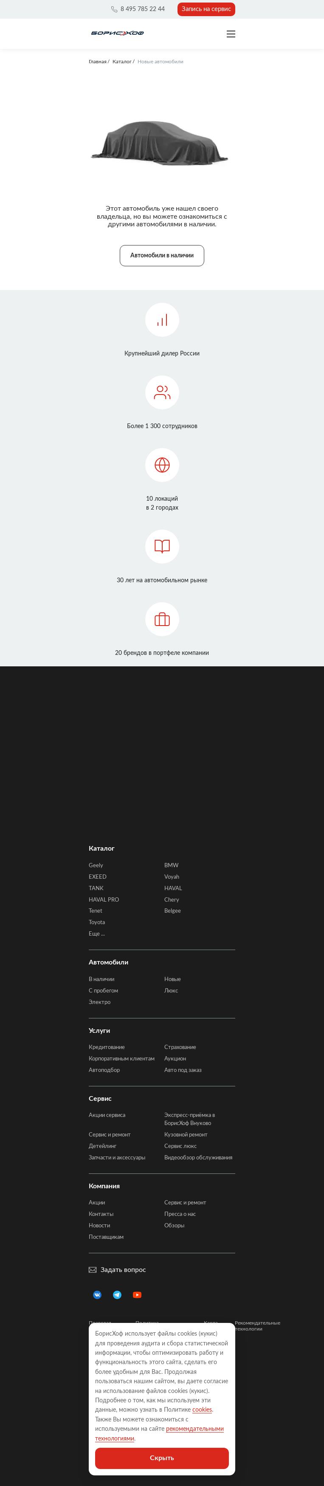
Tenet (95, 911)
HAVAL (173, 888)
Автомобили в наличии (162, 256)
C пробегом (103, 991)
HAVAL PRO (104, 900)
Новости (99, 1226)
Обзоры (174, 1226)
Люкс (171, 991)
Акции (97, 1203)
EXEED (98, 877)
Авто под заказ (183, 1070)
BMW (171, 865)
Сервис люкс (180, 1146)
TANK (96, 888)
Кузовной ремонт (186, 1135)
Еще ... (97, 934)
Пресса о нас (180, 1214)
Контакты (101, 1214)
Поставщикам (106, 1237)
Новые (172, 979)
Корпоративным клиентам (122, 1059)
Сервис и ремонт (110, 1135)
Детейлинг (102, 1146)
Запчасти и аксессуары (117, 1158)
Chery (171, 900)
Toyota (97, 922)
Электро (99, 1002)
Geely (96, 865)
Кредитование (107, 1047)
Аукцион (175, 1059)
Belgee (172, 911)
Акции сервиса (107, 1115)
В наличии (101, 979)
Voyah (171, 877)
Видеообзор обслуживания (198, 1158)
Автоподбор (104, 1070)
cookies (202, 1410)
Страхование (180, 1047)
